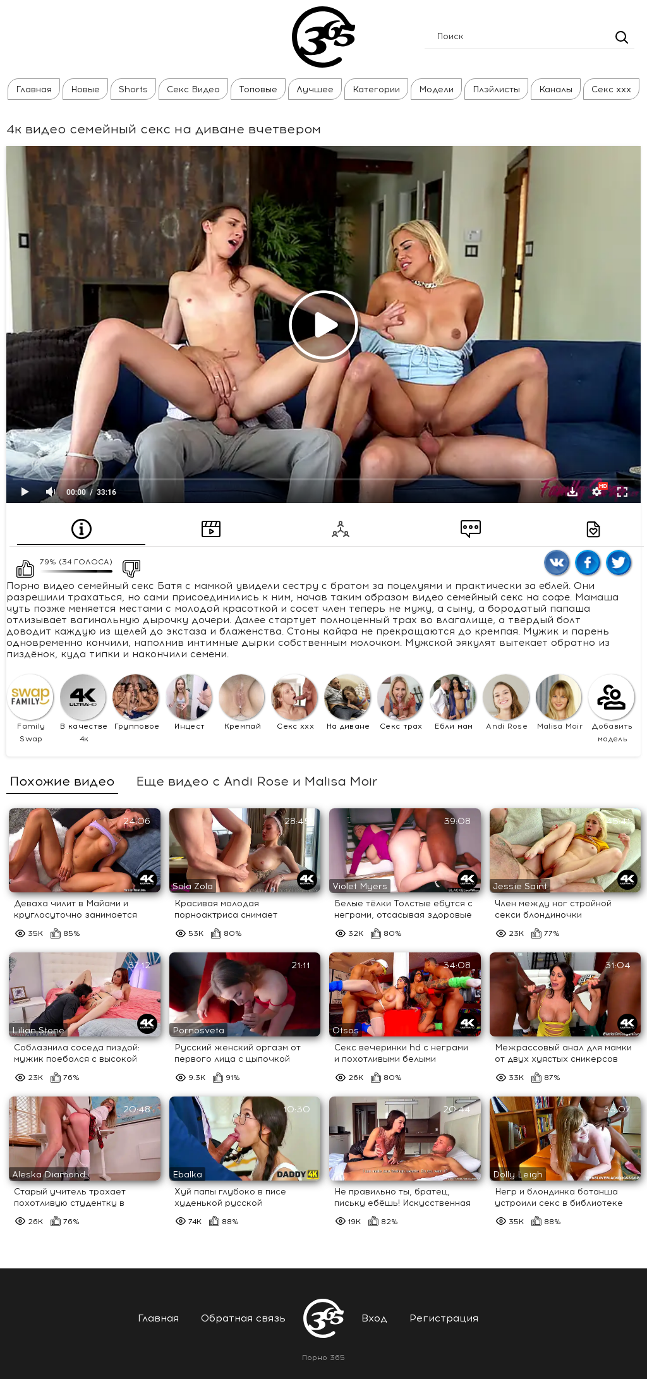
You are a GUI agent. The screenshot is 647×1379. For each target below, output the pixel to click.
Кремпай (242, 702)
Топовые (258, 89)
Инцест (189, 702)
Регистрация (443, 1318)
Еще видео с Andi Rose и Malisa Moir (256, 781)
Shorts (133, 89)
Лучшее (315, 89)
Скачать (572, 491)
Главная (34, 89)
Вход (374, 1318)
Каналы (555, 89)
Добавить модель (611, 709)
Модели (436, 89)
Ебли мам (453, 702)
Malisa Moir (559, 702)
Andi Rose (506, 702)
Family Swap (30, 709)
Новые (85, 89)
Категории (376, 89)
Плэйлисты (496, 89)
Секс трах (400, 702)
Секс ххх (611, 89)
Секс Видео (193, 89)
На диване (347, 702)
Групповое (135, 702)
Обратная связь (243, 1318)
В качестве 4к (84, 709)
